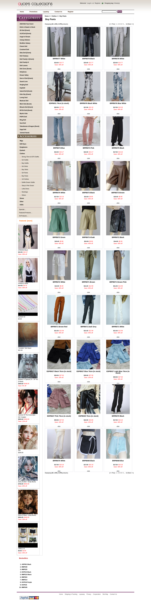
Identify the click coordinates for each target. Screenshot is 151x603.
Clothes (54, 16)
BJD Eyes (23, 144)
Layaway (46, 12)
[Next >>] (131, 24)
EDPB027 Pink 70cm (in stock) (59, 416)
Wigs (21, 141)
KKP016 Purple (27, 582)
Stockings (24, 192)
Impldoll (22, 88)
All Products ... (23, 216)
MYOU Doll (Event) (26, 110)
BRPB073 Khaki (88, 237)
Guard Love (24, 81)
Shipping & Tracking (71, 594)
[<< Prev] (112, 24)
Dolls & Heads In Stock (27, 27)
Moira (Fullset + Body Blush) (28, 514)
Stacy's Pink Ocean (27, 185)
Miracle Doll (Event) (26, 107)
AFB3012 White (28, 282)
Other (21, 201)
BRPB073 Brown (117, 193)
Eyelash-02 (28, 316)
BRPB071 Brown (88, 282)
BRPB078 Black (88, 59)
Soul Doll (23, 123)
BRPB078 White (118, 59)
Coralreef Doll (24, 49)
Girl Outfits (24, 160)
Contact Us (58, 12)
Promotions (33, 12)
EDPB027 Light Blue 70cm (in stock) (118, 372)
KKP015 (24, 585)
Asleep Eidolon (25, 40)
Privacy (88, 594)
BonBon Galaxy (25, 43)
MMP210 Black (26, 574)
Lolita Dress (25, 189)
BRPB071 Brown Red (59, 327)
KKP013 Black (26, 572)
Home (22, 12)
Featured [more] (25, 221)
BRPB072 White (59, 282)
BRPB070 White (59, 461)
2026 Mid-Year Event (26, 24)
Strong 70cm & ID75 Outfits (30, 157)
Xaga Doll (23, 129)
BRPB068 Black (88, 461)
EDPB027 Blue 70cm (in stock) (88, 371)
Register (97, 3)
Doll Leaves (24, 65)
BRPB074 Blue (59, 148)
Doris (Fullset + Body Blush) (28, 481)
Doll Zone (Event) (25, 69)
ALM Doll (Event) (25, 33)
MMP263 (24, 577)
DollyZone (23, 72)
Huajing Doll (24, 85)
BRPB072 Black (118, 237)
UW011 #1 (28, 547)
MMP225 (24, 569)
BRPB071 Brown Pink (117, 282)
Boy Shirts (24, 169)
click (59, 69)
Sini (28, 449)
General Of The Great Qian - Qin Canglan (28, 415)
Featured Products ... (25, 213)
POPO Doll (23, 117)
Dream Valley (24, 75)
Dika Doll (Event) (25, 53)
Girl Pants (24, 173)
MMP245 (24, 587)
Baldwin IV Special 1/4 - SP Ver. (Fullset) (28, 379)
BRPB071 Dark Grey (88, 327)
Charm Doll (23, 46)
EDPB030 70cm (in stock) (88, 416)
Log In (89, 3)
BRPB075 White (59, 193)
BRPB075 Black (118, 148)
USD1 (21, 205)
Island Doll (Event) (26, 91)
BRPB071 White (118, 327)
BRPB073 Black (88, 193)
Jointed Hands (24, 133)
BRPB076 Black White (88, 103)
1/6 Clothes (25, 179)
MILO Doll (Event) (25, 104)
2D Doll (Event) (25, 30)
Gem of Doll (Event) (26, 78)
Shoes (22, 198)
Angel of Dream (25, 37)
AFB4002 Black (28, 249)
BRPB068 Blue (118, 461)
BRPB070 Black (118, 416)
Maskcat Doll (24, 101)
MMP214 (24, 580)
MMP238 (24, 567)
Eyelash (22, 150)
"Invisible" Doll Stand (28, 347)
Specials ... (22, 209)
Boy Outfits (25, 163)
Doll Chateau (24, 56)
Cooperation (97, 594)
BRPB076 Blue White (118, 103)
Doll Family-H (24, 62)
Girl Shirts (24, 166)
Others (23, 195)
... (124, 24)
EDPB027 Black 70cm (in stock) (59, 371)
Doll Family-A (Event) (27, 59)
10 (126, 24)
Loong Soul (23, 97)
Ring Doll (23, 120)
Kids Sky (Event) (25, 94)
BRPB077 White (59, 59)
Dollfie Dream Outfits (28, 182)
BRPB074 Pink (88, 148)
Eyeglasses (23, 147)
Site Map (105, 594)
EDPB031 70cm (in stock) (59, 103)
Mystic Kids (24, 113)
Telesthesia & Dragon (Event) (29, 126)
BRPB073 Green (59, 237)
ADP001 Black (26, 564)
